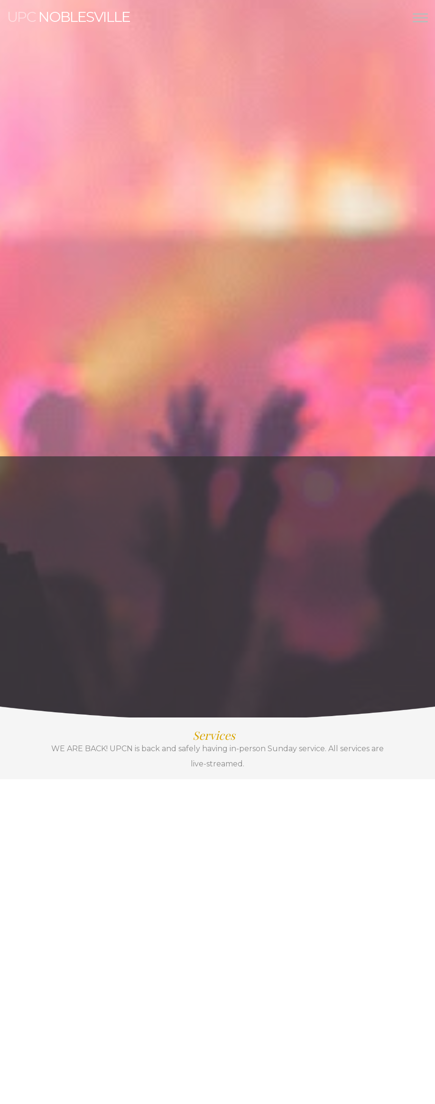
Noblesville (68, 17)
